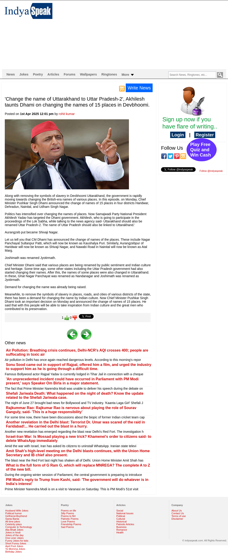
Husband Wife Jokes (16, 510)
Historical (121, 521)
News (11, 74)
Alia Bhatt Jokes (14, 529)
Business (121, 527)
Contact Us (178, 513)
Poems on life (68, 510)
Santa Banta (12, 518)
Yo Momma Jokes (15, 549)
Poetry (38, 74)
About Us (177, 510)
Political (120, 516)
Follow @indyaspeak (211, 171)
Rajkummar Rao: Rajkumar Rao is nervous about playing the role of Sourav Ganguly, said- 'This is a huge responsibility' (71, 410)
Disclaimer (177, 518)
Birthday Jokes (13, 551)
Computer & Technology (18, 527)
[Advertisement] (140, 34)
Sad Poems (67, 527)
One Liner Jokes (14, 538)
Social (119, 510)
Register (205, 134)
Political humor (13, 513)
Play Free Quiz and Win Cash (200, 149)
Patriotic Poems (70, 518)
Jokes (23, 74)
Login (178, 134)
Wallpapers (88, 74)
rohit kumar (67, 114)
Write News (139, 87)
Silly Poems (67, 513)
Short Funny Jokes (15, 543)
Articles (53, 74)
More (128, 75)
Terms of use (179, 516)
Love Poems (68, 521)
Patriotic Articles (125, 524)
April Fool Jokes (14, 546)
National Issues (124, 513)
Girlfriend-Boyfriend (16, 516)
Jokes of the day (14, 535)
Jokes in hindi (12, 532)
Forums (69, 74)
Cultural (120, 518)
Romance (121, 529)
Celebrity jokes (13, 524)
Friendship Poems (71, 524)
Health (120, 532)
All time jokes (12, 521)
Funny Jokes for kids (16, 540)
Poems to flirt (68, 516)
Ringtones (109, 74)
